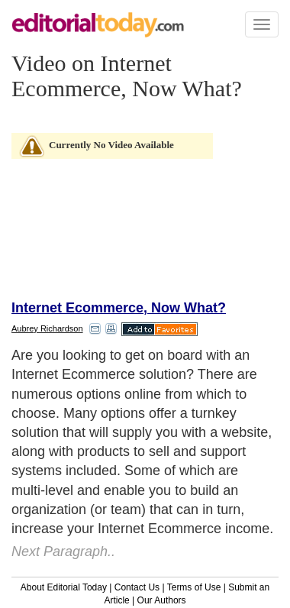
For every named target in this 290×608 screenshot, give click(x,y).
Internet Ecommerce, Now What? (118, 307)
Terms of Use (194, 587)
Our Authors (161, 600)
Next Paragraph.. (63, 551)
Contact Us (137, 587)
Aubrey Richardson (47, 328)
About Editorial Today (64, 587)
